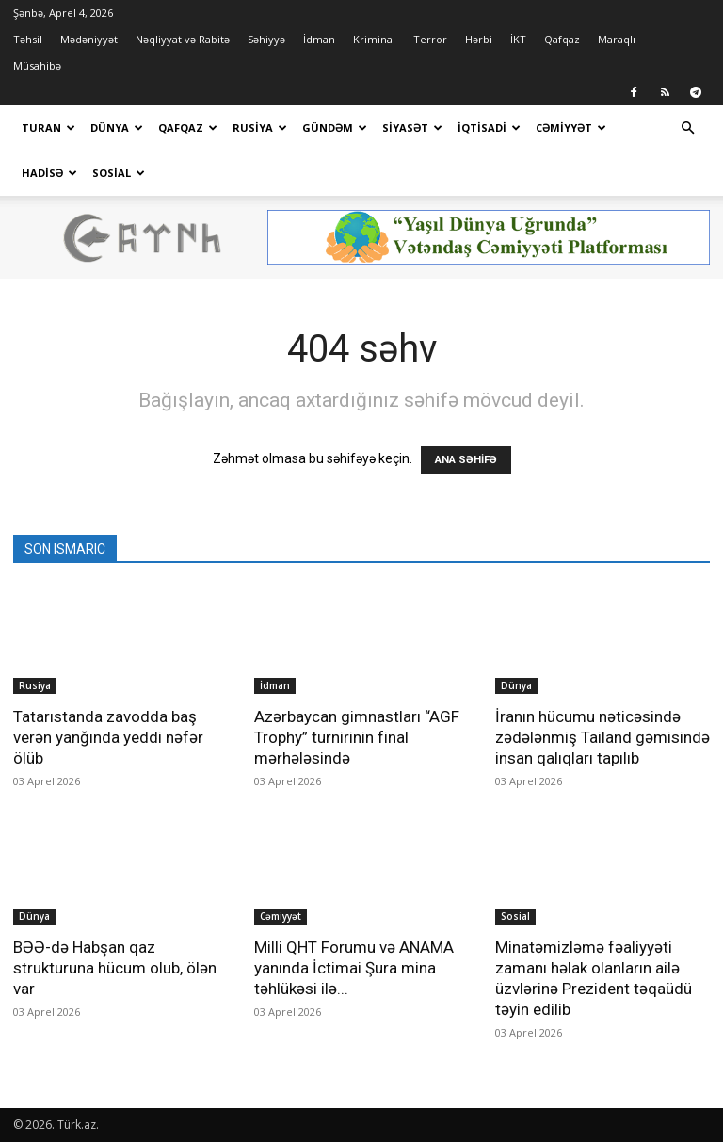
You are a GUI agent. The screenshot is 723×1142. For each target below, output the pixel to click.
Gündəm (334, 128)
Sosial (118, 173)
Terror (430, 39)
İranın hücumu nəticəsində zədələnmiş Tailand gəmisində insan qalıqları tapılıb (602, 737)
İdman (319, 39)
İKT (518, 39)
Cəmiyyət (571, 128)
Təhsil (27, 39)
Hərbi (478, 39)
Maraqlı (616, 39)
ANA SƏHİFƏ (466, 460)
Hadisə (49, 173)
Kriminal (374, 39)
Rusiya (260, 128)
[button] (687, 128)
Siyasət (412, 128)
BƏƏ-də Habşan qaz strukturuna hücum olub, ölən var (115, 968)
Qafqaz (562, 39)
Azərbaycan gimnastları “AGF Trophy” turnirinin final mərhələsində (356, 737)
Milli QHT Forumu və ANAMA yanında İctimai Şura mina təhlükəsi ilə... (354, 968)
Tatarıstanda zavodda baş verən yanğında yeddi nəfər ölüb (108, 737)
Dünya (116, 128)
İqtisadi (489, 128)
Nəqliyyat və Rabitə (183, 39)
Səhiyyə (266, 39)
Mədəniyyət (89, 39)
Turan (48, 128)
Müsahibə (37, 65)
